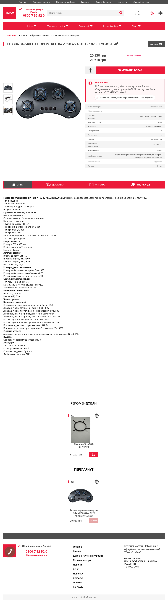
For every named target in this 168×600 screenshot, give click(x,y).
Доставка (78, 578)
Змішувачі (84, 26)
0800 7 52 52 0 (34, 15)
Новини (77, 564)
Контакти (122, 2)
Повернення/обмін (65, 2)
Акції (75, 569)
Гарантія (85, 2)
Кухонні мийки (110, 26)
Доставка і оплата (41, 2)
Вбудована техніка (56, 26)
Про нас (22, 2)
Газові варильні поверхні (66, 35)
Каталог (77, 551)
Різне (134, 26)
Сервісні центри (103, 2)
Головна (11, 35)
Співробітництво (141, 2)
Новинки (78, 573)
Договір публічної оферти (88, 555)
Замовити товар (130, 70)
